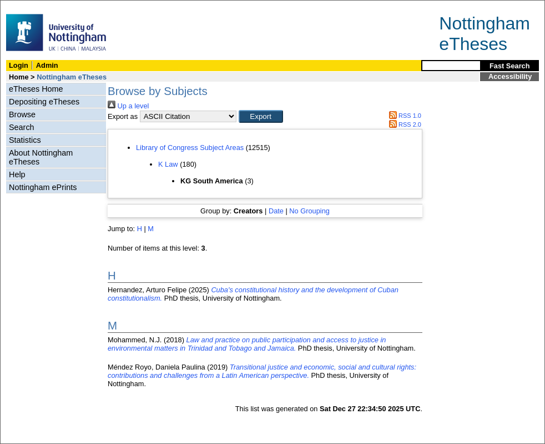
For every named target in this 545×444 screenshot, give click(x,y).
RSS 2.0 (403, 124)
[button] (261, 116)
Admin (47, 65)
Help (17, 174)
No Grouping (309, 211)
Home (19, 77)
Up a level (128, 106)
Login (18, 65)
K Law (168, 164)
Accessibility (510, 76)
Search (21, 127)
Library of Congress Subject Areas (190, 147)
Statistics (25, 140)
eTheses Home (36, 88)
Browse (22, 114)
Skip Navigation (25, 6)
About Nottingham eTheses (41, 157)
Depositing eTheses (44, 101)
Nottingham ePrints (43, 187)
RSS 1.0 (403, 115)
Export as (123, 116)
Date (276, 211)
